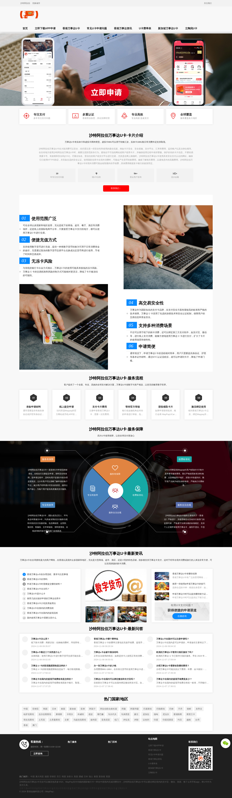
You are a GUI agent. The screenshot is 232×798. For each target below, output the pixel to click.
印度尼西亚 (168, 720)
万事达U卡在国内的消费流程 (40, 608)
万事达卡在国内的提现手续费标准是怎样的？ (52, 679)
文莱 (67, 720)
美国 (76, 776)
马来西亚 (125, 714)
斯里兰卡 (191, 714)
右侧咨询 (182, 616)
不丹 (180, 709)
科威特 (81, 714)
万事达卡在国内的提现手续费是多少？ (174, 679)
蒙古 (136, 714)
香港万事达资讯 (123, 28)
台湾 (197, 720)
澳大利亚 (39, 776)
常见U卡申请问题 (97, 28)
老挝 (90, 714)
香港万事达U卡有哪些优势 (184, 573)
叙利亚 (94, 720)
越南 (189, 720)
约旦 (180, 720)
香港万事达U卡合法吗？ (38, 589)
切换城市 (36, 3)
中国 (26, 709)
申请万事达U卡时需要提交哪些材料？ (44, 584)
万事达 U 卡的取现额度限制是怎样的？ (49, 665)
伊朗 (136, 720)
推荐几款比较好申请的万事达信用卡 (44, 598)
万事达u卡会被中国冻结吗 (106, 652)
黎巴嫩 (100, 714)
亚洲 (83, 709)
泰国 (63, 709)
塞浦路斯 (178, 714)
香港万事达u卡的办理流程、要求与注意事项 (47, 574)
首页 (25, 28)
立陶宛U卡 (191, 28)
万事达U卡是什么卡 (36, 593)
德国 (47, 776)
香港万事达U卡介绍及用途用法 (41, 603)
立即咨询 (37, 753)
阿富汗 (92, 709)
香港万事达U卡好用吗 (37, 579)
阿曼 (124, 709)
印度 (156, 720)
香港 (26, 725)
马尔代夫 (112, 714)
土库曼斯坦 (54, 720)
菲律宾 (35, 709)
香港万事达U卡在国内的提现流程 (42, 613)
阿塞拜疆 (134, 709)
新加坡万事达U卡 (168, 28)
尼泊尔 (166, 714)
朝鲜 (189, 709)
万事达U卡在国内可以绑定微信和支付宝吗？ (114, 679)
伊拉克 (126, 720)
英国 (108, 776)
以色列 (146, 720)
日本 (54, 709)
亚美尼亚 (106, 720)
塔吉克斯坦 (29, 720)
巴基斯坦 (147, 709)
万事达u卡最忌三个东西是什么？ (46, 652)
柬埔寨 (59, 714)
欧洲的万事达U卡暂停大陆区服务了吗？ (174, 652)
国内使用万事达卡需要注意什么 (41, 618)
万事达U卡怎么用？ (40, 639)
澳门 (34, 725)
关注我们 (208, 3)
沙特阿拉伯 (25, 3)
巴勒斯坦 (160, 709)
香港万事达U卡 (71, 28)
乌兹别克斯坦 (79, 720)
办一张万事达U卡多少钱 (105, 665)
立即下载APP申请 (45, 28)
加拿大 (70, 776)
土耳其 (42, 720)
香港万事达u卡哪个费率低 (106, 639)
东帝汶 (199, 709)
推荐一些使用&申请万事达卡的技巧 (188, 584)
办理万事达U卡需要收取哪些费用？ (172, 665)
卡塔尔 (70, 714)
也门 (116, 720)
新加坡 (73, 709)
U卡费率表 (145, 28)
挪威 (81, 776)
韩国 (45, 709)
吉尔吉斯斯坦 (45, 714)
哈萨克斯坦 (29, 714)
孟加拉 (146, 714)
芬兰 (59, 776)
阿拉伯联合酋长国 (108, 709)
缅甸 (156, 714)
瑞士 (91, 776)
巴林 (171, 709)
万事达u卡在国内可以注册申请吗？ (172, 639)
